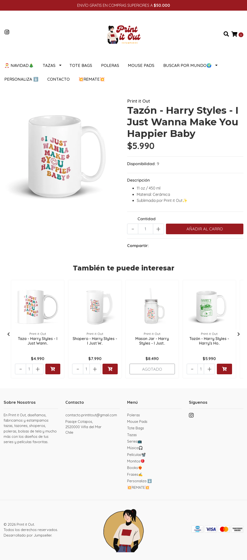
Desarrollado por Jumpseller (27, 535)
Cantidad (146, 218)
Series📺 (134, 441)
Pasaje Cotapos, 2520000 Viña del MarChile (83, 427)
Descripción (138, 180)
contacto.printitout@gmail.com (91, 415)
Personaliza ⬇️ (21, 79)
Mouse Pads (141, 65)
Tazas (49, 65)
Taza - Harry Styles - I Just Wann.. (37, 341)
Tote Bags (80, 65)
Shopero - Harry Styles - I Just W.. (95, 341)
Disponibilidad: (141, 163)
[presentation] (8, 334)
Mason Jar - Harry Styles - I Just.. (152, 341)
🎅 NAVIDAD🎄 (19, 65)
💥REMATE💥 (91, 79)
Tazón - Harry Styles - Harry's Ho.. (209, 341)
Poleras (110, 65)
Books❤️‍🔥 (135, 467)
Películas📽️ (136, 454)
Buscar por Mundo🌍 (187, 65)
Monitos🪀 (136, 461)
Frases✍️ (135, 474)
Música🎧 (135, 448)
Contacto (58, 79)
